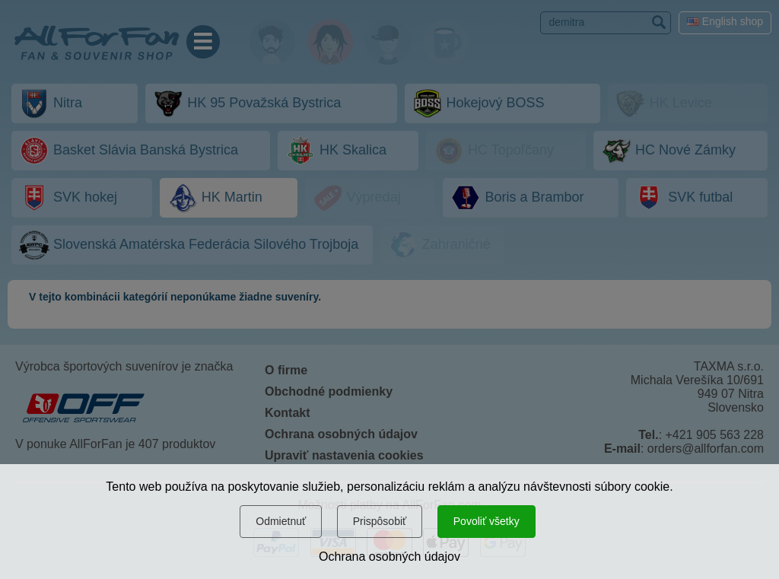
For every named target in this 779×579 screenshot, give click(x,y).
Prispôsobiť (380, 521)
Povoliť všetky (486, 521)
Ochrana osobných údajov (389, 556)
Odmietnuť (281, 521)
